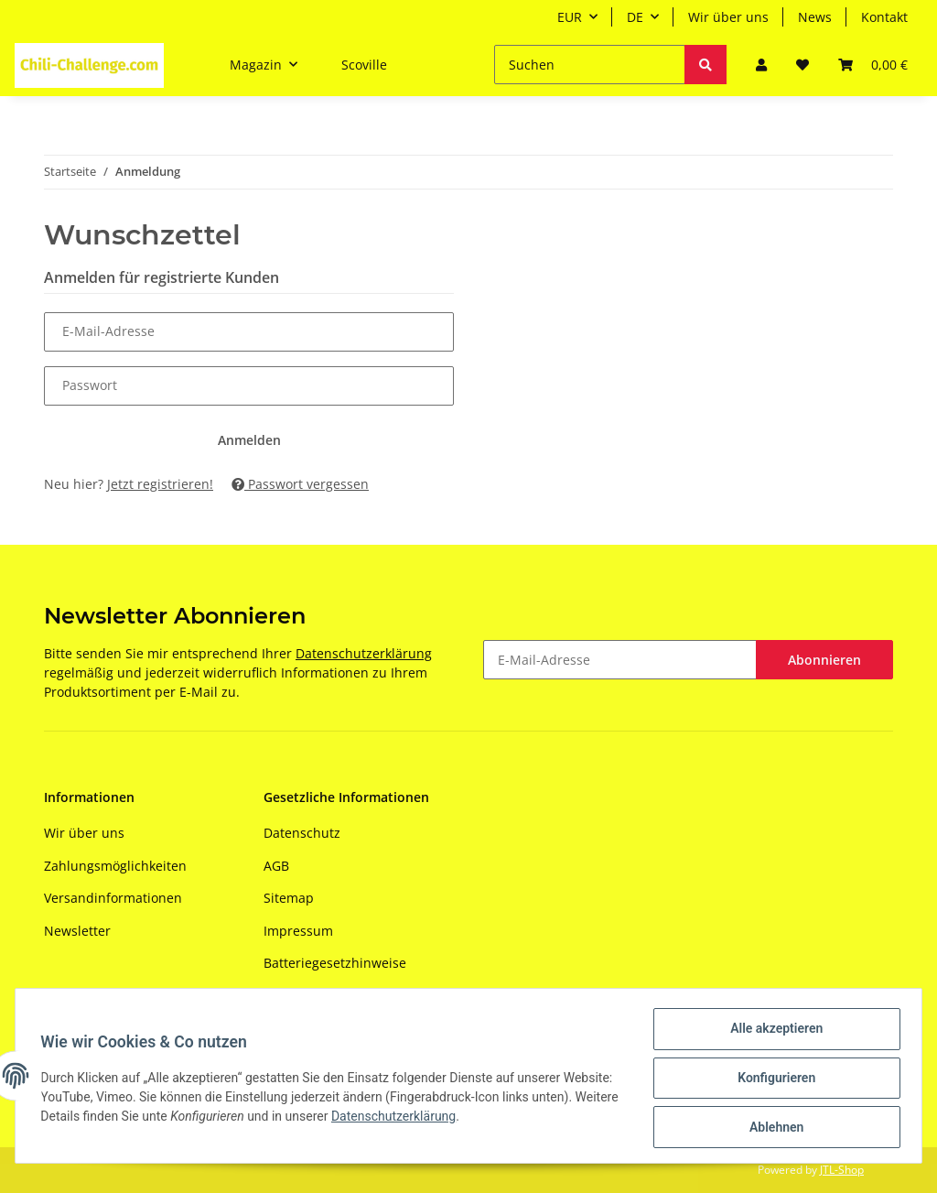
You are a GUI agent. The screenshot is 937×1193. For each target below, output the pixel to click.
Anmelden (249, 440)
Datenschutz (302, 832)
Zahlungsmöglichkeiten (115, 865)
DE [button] (635, 17)
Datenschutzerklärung (364, 653)
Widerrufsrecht (310, 994)
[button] (761, 64)
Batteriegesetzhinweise (335, 962)
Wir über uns (728, 17)
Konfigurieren (772, 1080)
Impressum (298, 930)
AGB (276, 865)
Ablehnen (772, 1128)
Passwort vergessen (300, 484)
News (815, 17)
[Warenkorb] (873, 64)
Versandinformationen (113, 897)
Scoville (364, 64)
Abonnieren (824, 659)
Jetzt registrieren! (160, 484)
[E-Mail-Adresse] (620, 659)
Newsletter (77, 930)
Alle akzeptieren (772, 1032)
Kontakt (884, 17)
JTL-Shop (842, 1169)
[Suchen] (589, 64)
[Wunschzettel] (802, 64)
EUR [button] (569, 17)
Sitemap (289, 897)
